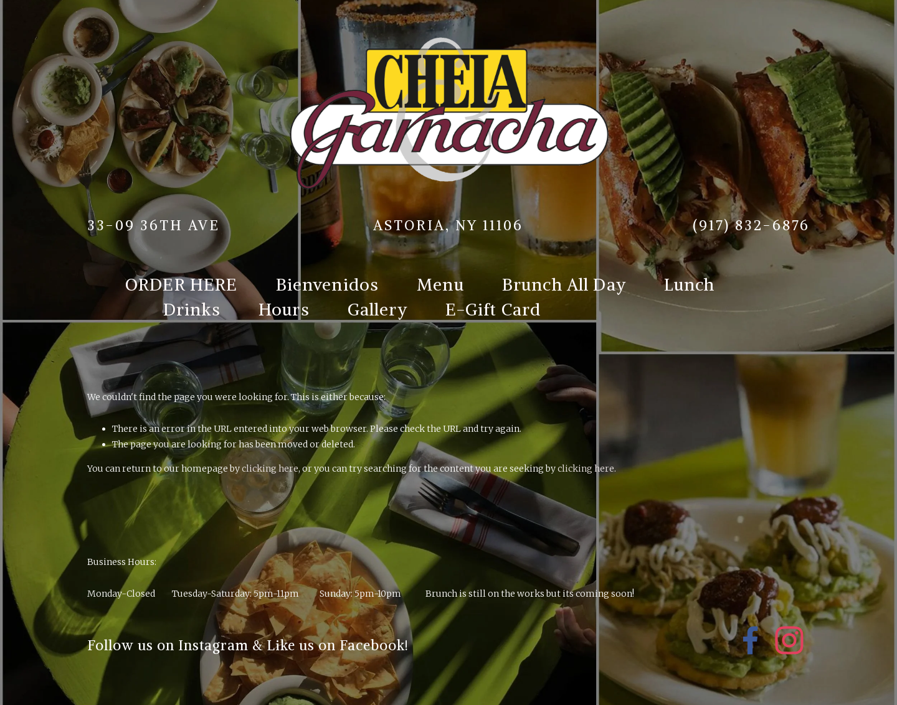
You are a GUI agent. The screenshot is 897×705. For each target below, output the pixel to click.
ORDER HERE (181, 284)
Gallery (377, 309)
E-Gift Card (493, 309)
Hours (284, 309)
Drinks (192, 309)
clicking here (270, 468)
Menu (440, 284)
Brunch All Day (564, 284)
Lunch (689, 284)
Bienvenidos (327, 284)
